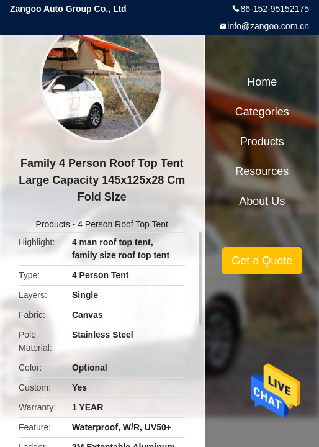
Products (52, 224)
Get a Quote (261, 261)
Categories (262, 112)
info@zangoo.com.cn (268, 26)
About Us (262, 201)
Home (262, 82)
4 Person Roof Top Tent (123, 224)
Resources (262, 171)
